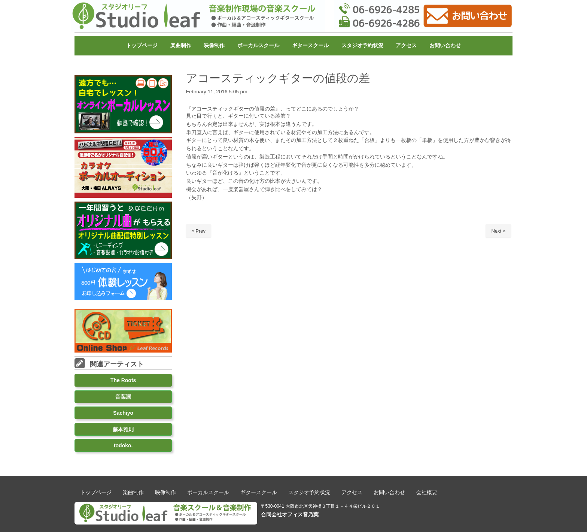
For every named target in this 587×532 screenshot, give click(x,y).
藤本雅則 (123, 429)
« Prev (199, 231)
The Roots (123, 380)
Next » (498, 231)
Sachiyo (123, 413)
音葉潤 (123, 397)
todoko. (123, 445)
